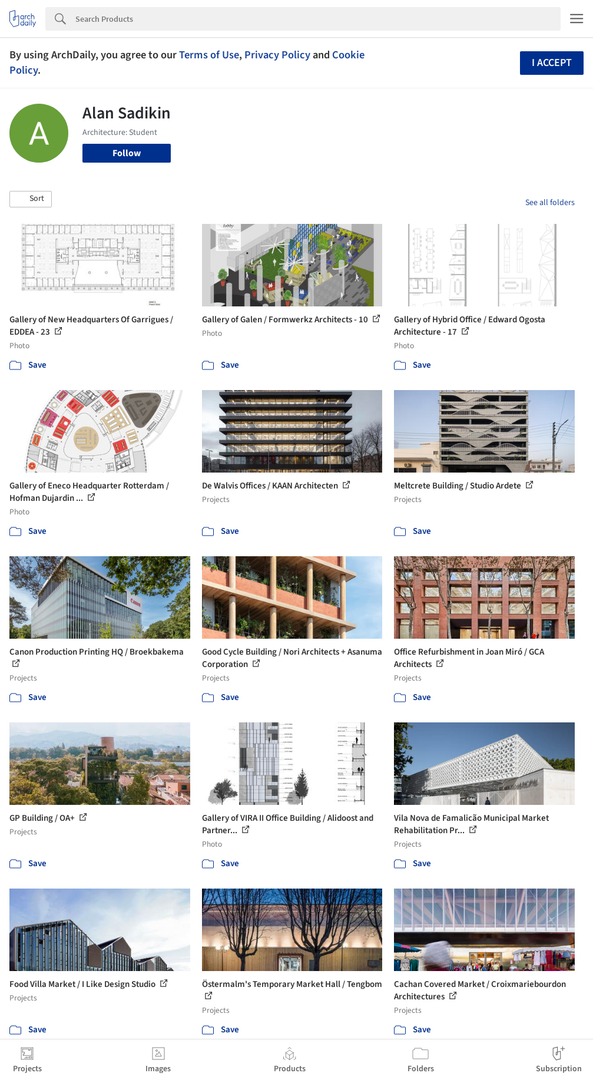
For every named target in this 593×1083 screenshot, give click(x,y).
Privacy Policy (277, 54)
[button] (30, 199)
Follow (126, 153)
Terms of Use (209, 54)
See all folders (550, 203)
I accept (552, 62)
